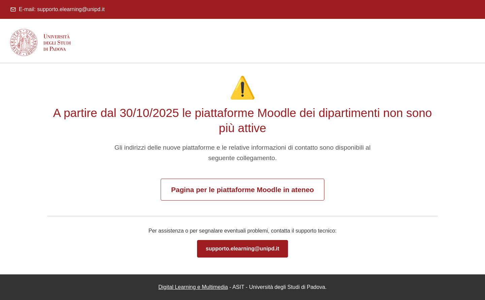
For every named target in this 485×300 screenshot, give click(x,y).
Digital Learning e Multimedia (193, 287)
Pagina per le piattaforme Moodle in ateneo (242, 189)
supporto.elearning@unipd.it (242, 248)
